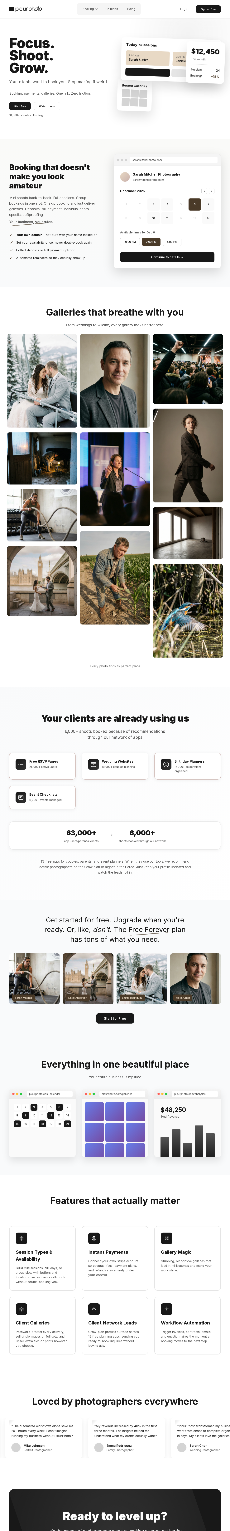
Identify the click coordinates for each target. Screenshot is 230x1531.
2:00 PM (151, 241)
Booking (90, 9)
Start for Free (115, 1018)
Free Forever (149, 929)
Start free (20, 106)
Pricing (130, 9)
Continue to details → (167, 257)
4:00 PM (172, 241)
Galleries (111, 9)
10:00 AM (130, 241)
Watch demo (47, 106)
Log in (184, 9)
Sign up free (208, 9)
